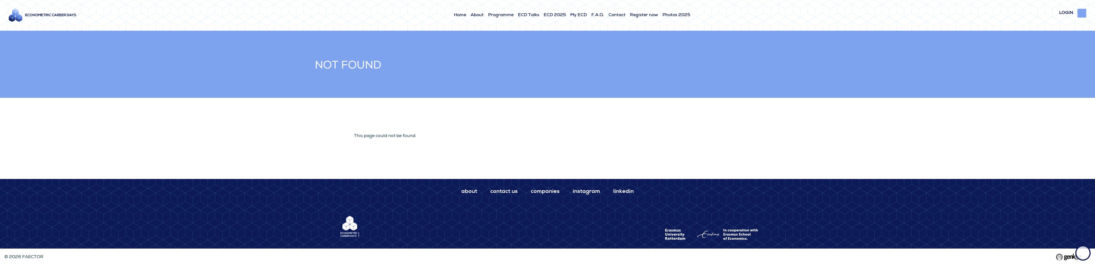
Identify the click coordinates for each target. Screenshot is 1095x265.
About (477, 15)
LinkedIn (623, 192)
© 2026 (23, 257)
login (1066, 13)
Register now (644, 15)
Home (460, 15)
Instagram (586, 192)
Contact (617, 15)
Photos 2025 (676, 15)
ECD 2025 (555, 15)
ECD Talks (528, 15)
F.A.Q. (597, 15)
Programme (501, 15)
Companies (545, 192)
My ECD (578, 15)
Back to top (1083, 253)
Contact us (504, 192)
